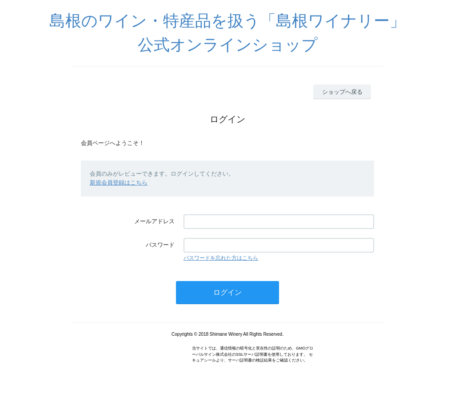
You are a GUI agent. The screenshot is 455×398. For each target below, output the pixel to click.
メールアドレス (154, 221)
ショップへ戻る (342, 91)
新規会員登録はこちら (119, 182)
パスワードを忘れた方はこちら (221, 258)
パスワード (160, 244)
